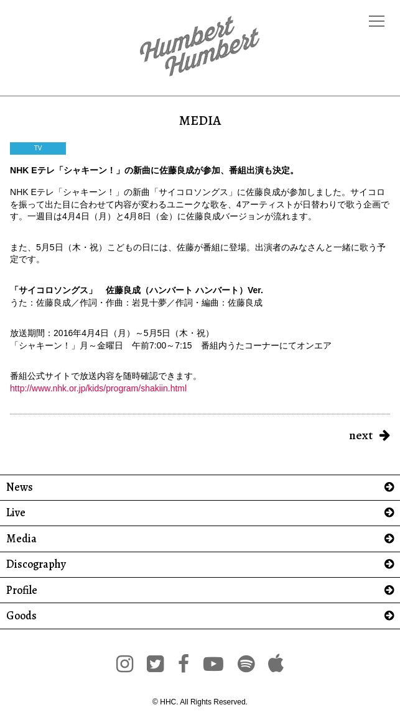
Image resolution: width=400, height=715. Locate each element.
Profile (21, 590)
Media (21, 539)
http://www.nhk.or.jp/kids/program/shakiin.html (98, 388)
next (361, 435)
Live (16, 513)
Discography (36, 564)
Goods (21, 616)
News (19, 487)
